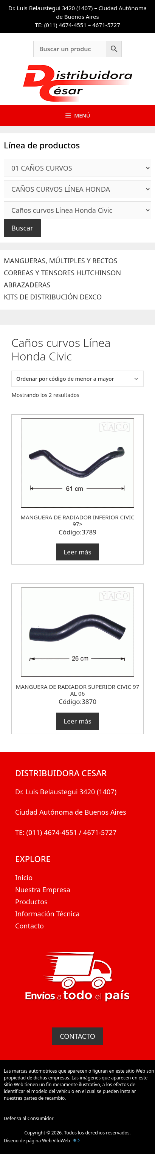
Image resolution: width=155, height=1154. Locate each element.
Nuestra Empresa (42, 889)
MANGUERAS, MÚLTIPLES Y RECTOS (60, 260)
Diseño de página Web (27, 1140)
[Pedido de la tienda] (77, 379)
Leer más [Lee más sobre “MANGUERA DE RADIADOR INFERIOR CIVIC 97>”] (77, 552)
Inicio (24, 877)
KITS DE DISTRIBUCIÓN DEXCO (53, 296)
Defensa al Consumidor (29, 1118)
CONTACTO (77, 1036)
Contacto (29, 925)
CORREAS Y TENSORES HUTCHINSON (62, 272)
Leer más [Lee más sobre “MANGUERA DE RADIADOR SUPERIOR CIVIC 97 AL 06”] (77, 721)
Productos (31, 901)
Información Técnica (47, 913)
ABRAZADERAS (27, 284)
